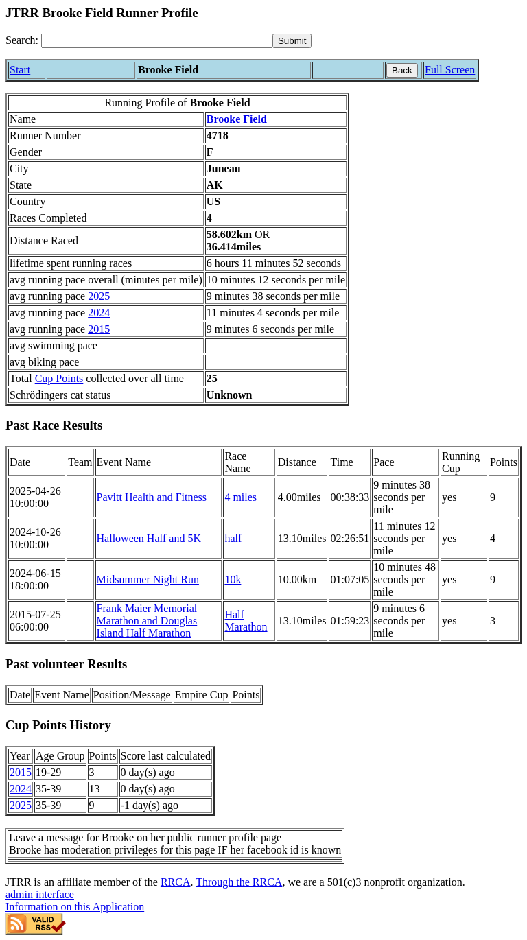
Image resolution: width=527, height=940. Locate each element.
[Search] (156, 41)
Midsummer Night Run (148, 579)
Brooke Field (237, 119)
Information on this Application (74, 907)
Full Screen (450, 69)
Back (402, 70)
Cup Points (59, 378)
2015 (99, 329)
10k (232, 579)
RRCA (176, 882)
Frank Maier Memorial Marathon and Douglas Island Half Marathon (147, 620)
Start (20, 69)
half (233, 538)
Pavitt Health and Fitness (152, 497)
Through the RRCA (239, 882)
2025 (99, 296)
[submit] (292, 41)
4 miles (240, 497)
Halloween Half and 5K (149, 538)
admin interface (39, 894)
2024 (99, 312)
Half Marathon (245, 621)
